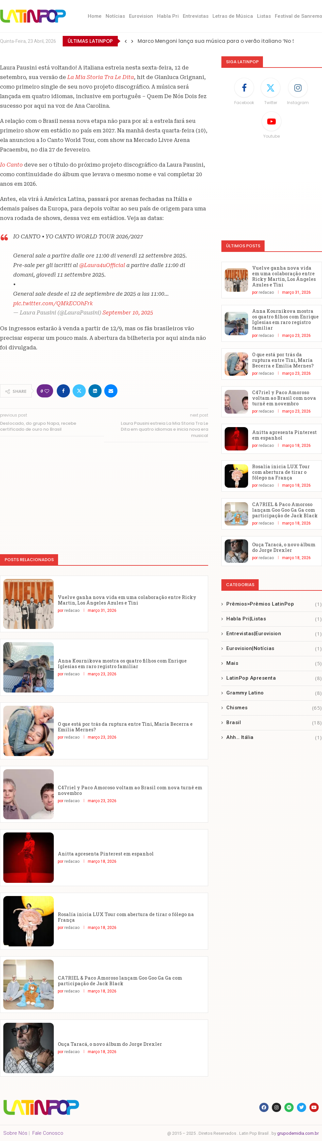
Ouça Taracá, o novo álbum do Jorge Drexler (110, 1044)
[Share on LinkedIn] (95, 390)
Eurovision (141, 16)
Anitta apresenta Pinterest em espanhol (106, 854)
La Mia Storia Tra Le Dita (100, 77)
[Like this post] (47, 391)
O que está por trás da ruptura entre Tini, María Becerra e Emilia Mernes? (125, 727)
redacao (72, 610)
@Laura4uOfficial (102, 265)
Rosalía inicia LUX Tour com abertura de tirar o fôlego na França (126, 917)
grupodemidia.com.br (298, 1133)
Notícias (115, 16)
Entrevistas (196, 16)
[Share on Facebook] (63, 390)
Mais (274, 663)
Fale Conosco (47, 1133)
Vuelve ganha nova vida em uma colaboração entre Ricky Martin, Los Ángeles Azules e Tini (127, 600)
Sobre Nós (15, 1133)
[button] (125, 41)
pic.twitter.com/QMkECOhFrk (53, 303)
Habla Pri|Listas (274, 618)
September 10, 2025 (128, 313)
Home (95, 16)
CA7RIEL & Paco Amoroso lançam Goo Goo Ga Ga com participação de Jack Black (120, 981)
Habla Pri (168, 16)
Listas (264, 16)
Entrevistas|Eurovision (274, 633)
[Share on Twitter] (79, 390)
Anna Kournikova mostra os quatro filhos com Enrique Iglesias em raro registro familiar (122, 663)
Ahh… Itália (274, 737)
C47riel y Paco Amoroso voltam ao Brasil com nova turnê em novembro (130, 790)
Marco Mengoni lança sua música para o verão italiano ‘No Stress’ (224, 41)
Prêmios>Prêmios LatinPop (274, 604)
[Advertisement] (104, 495)
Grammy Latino (274, 693)
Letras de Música (232, 16)
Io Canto (11, 165)
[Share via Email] (110, 390)
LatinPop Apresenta (274, 678)
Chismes (274, 707)
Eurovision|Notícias (274, 648)
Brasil (274, 722)
